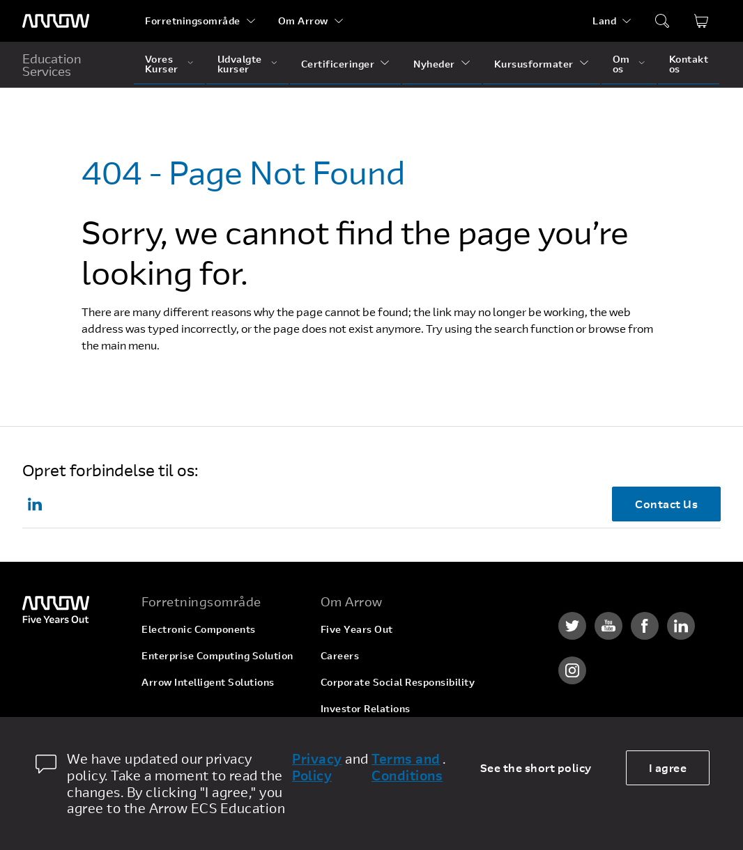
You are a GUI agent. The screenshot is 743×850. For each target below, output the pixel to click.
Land (604, 20)
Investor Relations (366, 708)
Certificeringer (338, 63)
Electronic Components (198, 629)
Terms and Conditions (407, 767)
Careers (340, 655)
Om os (621, 63)
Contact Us (666, 503)
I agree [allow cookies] (668, 767)
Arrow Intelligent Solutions (208, 681)
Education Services (52, 64)
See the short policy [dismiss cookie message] (536, 767)
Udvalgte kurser (239, 63)
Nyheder (434, 63)
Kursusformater (534, 63)
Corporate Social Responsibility (398, 681)
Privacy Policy (317, 767)
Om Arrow (303, 20)
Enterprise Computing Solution (217, 655)
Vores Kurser (161, 63)
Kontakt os (689, 63)
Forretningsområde (192, 20)
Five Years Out (357, 629)
